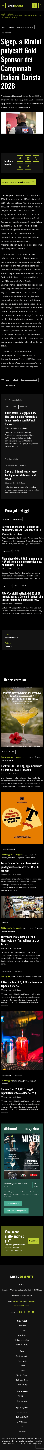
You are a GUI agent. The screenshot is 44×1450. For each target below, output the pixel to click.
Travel (22, 1365)
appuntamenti (6, 33)
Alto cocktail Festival (21, 586)
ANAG (17, 551)
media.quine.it (18, 1301)
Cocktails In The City (8, 752)
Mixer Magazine (22, 1340)
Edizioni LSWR (22, 1417)
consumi (23, 465)
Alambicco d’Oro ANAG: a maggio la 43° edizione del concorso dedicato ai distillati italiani (22, 561)
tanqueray (6, 519)
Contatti (22, 1330)
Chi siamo (22, 1325)
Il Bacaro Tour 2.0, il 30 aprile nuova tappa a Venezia (21, 984)
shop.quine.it (30, 1301)
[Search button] (40, 5)
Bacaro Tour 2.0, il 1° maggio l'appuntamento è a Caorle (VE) (18, 1091)
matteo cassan (6, 971)
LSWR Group (22, 1422)
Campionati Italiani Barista (25, 27)
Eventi (10, 14)
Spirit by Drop (22, 1380)
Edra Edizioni (22, 1412)
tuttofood (5, 923)
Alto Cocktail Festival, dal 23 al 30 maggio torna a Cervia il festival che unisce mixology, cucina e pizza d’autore (22, 596)
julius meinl (23, 407)
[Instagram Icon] (20, 1312)
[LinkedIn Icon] (29, 1312)
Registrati (33, 1241)
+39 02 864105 (26, 1295)
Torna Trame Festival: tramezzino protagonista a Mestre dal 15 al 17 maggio (20, 867)
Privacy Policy (22, 1344)
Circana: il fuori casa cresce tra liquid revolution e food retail (21, 475)
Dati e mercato (22, 1356)
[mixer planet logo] (22, 1277)
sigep (3, 27)
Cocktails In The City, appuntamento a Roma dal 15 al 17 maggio (21, 768)
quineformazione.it (22, 1305)
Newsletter (22, 1335)
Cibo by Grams (22, 1375)
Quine (22, 1426)
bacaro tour (18, 971)
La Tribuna (22, 1431)
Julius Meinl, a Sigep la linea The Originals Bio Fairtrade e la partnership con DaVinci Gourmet (21, 418)
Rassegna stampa (11, 465)
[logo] (15, 5)
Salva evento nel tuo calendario (18, 182)
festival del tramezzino (9, 849)
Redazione (22, 428)
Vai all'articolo (13, 1203)
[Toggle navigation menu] (3, 5)
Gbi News (22, 1396)
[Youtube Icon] (33, 1312)
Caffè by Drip (22, 1384)
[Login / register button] (34, 5)
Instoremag (22, 1401)
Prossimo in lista (13, 459)
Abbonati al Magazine (16, 1210)
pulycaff (11, 27)
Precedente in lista (14, 400)
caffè (14, 407)
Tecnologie (22, 1361)
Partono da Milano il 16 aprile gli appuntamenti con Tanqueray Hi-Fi (21, 528)
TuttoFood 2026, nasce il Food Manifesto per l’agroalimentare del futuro (20, 940)
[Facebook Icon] (25, 1312)
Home (3, 14)
